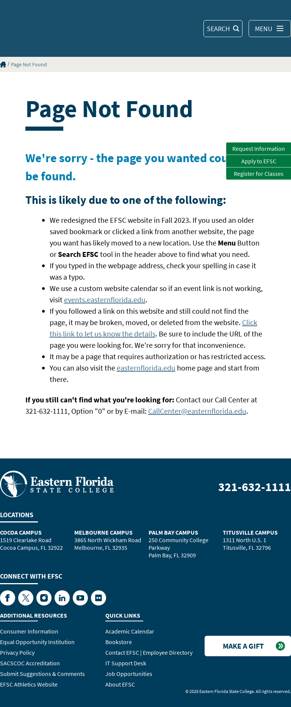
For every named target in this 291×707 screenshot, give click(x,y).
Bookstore (118, 642)
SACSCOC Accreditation (30, 663)
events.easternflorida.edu (105, 299)
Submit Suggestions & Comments (42, 673)
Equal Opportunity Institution (37, 642)
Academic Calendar (129, 631)
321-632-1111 (254, 486)
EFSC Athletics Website (29, 684)
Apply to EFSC (258, 161)
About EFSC (120, 684)
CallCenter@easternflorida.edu (197, 411)
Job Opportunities (128, 673)
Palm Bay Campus (173, 532)
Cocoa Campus (21, 532)
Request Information (258, 148)
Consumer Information (29, 631)
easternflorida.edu (146, 367)
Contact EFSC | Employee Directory (148, 652)
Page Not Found (29, 64)
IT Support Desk (125, 663)
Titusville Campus (250, 532)
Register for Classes (258, 173)
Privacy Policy (17, 652)
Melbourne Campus (103, 532)
